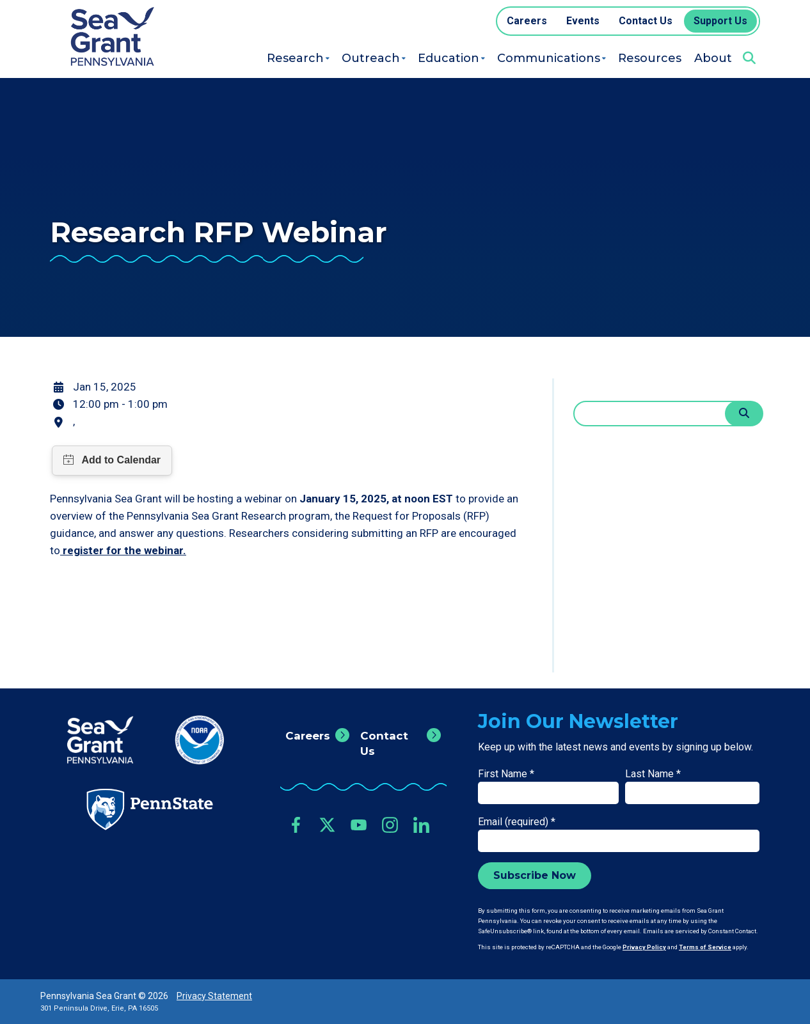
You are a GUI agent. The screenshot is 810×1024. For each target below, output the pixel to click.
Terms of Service (705, 946)
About (713, 58)
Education (448, 58)
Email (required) (516, 822)
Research (295, 58)
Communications (548, 58)
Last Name (653, 774)
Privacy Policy (644, 946)
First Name (506, 774)
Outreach (371, 58)
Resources (649, 58)
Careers (307, 735)
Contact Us (384, 743)
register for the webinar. (123, 550)
